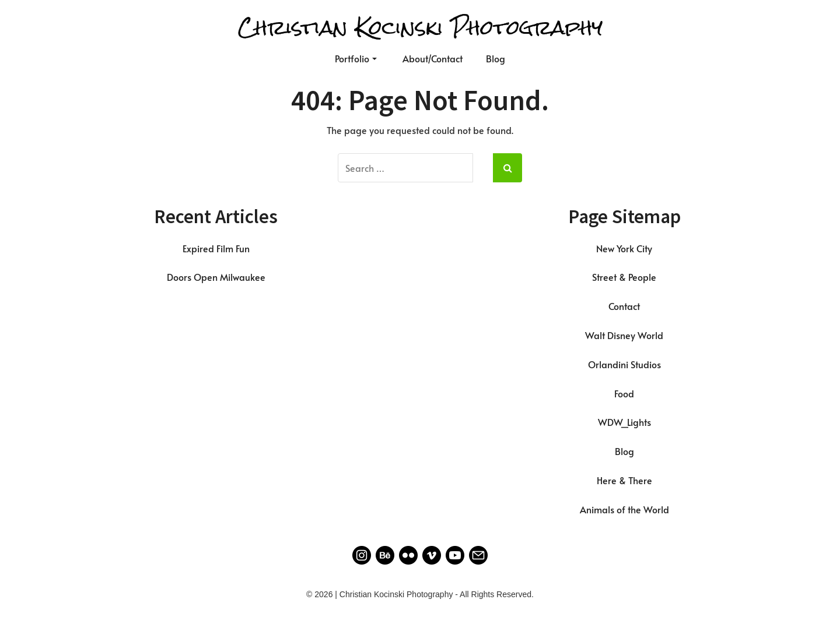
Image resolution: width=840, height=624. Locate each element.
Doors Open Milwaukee (216, 276)
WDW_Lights (624, 421)
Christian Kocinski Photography (420, 27)
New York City (624, 248)
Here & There (624, 480)
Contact (624, 305)
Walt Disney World (624, 335)
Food (624, 393)
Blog (495, 58)
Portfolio (356, 58)
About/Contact (432, 58)
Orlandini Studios (624, 364)
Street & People (624, 276)
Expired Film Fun (216, 248)
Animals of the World (624, 509)
